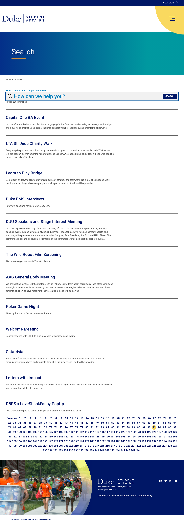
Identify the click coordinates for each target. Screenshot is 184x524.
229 (175, 445)
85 (112, 427)
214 (97, 445)
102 (30, 431)
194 (164, 441)
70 (35, 427)
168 (30, 441)
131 (9, 436)
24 (138, 418)
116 (102, 431)
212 (87, 445)
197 (9, 445)
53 (117, 422)
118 (113, 431)
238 (86, 450)
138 (45, 436)
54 (123, 422)
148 (97, 436)
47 (86, 422)
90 (138, 427)
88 (128, 427)
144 (76, 436)
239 (91, 450)
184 (113, 441)
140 (56, 436)
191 (149, 441)
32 (9, 422)
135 (30, 436)
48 (92, 422)
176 (71, 441)
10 (66, 418)
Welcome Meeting (22, 329)
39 (45, 422)
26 (149, 418)
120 (123, 431)
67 (19, 427)
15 (92, 418)
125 (149, 431)
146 (87, 436)
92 (148, 427)
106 (50, 431)
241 (102, 450)
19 (113, 418)
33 (14, 422)
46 (81, 422)
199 (19, 445)
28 (159, 418)
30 (169, 418)
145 (81, 436)
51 (107, 422)
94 (159, 427)
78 (76, 427)
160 (159, 436)
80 (86, 427)
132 (14, 436)
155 (133, 436)
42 (61, 422)
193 (159, 441)
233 (60, 450)
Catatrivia (14, 351)
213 (92, 445)
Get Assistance (120, 495)
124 (144, 431)
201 (30, 445)
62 (164, 422)
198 (14, 445)
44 (71, 422)
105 (45, 431)
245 (122, 450)
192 (154, 441)
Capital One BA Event (25, 117)
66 (14, 427)
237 (81, 450)
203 (40, 445)
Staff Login (168, 3)
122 (133, 431)
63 (169, 422)
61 (159, 422)
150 (107, 436)
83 (102, 427)
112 (81, 431)
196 (175, 441)
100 (19, 431)
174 (61, 441)
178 (81, 441)
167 (25, 441)
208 (66, 445)
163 (175, 436)
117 (107, 431)
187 (128, 441)
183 (107, 441)
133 (19, 436)
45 (76, 422)
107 (56, 431)
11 (71, 418)
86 (117, 427)
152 (118, 436)
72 (45, 427)
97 (174, 427)
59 (148, 422)
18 (107, 418)
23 (133, 418)
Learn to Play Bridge (24, 173)
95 (164, 427)
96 (169, 427)
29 (164, 418)
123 (138, 431)
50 (102, 422)
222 (138, 445)
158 (149, 436)
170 (40, 441)
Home (8, 80)
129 (169, 431)
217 (113, 445)
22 (128, 418)
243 (112, 450)
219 (123, 445)
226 (159, 445)
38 (40, 422)
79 (81, 427)
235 (71, 450)
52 (112, 422)
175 (66, 441)
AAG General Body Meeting (30, 277)
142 (66, 436)
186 (123, 441)
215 (102, 445)
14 (87, 418)
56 (133, 422)
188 (133, 441)
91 (143, 427)
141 (61, 436)
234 (66, 450)
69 (29, 427)
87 (123, 427)
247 (133, 450)
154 (128, 436)
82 (97, 427)
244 (117, 450)
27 (154, 418)
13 (81, 418)
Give (133, 495)
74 (55, 427)
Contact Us (104, 495)
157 (144, 436)
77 (71, 427)
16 (97, 418)
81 (92, 427)
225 (154, 445)
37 (35, 422)
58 (143, 422)
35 (24, 422)
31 (175, 418)
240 (97, 450)
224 (149, 445)
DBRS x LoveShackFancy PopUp (35, 403)
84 (107, 427)
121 (128, 431)
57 (138, 422)
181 (97, 441)
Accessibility (145, 495)
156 (138, 436)
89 (133, 427)
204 (45, 445)
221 (133, 445)
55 (128, 422)
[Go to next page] (138, 450)
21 (123, 418)
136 (35, 436)
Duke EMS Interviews (25, 199)
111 (76, 431)
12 (76, 418)
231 (50, 450)
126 (154, 431)
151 (113, 436)
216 (107, 445)
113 (87, 431)
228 (169, 445)
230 (45, 450)
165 (14, 441)
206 (56, 445)
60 (154, 422)
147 (92, 436)
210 (76, 445)
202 (35, 445)
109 (66, 431)
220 (128, 445)
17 (102, 418)
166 (19, 441)
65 (9, 427)
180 (92, 441)
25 (144, 418)
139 (50, 436)
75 (61, 427)
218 (118, 445)
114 (92, 431)
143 (71, 436)
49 (97, 422)
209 (71, 445)
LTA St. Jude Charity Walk (29, 143)
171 (45, 441)
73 (50, 427)
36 (29, 422)
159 (154, 436)
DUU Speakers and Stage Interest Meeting (44, 221)
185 (118, 441)
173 (56, 441)
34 (19, 422)
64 (174, 422)
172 (50, 441)
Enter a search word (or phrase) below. (26, 91)
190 (144, 441)
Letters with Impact (23, 377)
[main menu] (171, 18)
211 (81, 445)
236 (76, 450)
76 (66, 427)
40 (50, 422)
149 (102, 436)
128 (164, 431)
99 (14, 431)
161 (164, 436)
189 (138, 441)
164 (9, 441)
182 (102, 441)
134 (25, 436)
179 (87, 441)
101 (25, 431)
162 (169, 436)
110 (71, 431)
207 (61, 445)
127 (159, 431)
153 (123, 436)
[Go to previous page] (12, 418)
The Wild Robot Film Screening (34, 254)
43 (66, 422)
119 (118, 431)
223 (144, 445)
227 (164, 445)
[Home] (23, 19)
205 (50, 445)
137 (40, 436)
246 (128, 450)
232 (55, 450)
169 (35, 441)
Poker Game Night (22, 306)
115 (97, 431)
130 (175, 431)
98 (9, 431)
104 (40, 431)
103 (35, 431)
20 (118, 418)
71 (40, 427)
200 (25, 445)
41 (55, 422)
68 (24, 427)
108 (61, 431)
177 (76, 441)
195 (169, 441)
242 (107, 450)
